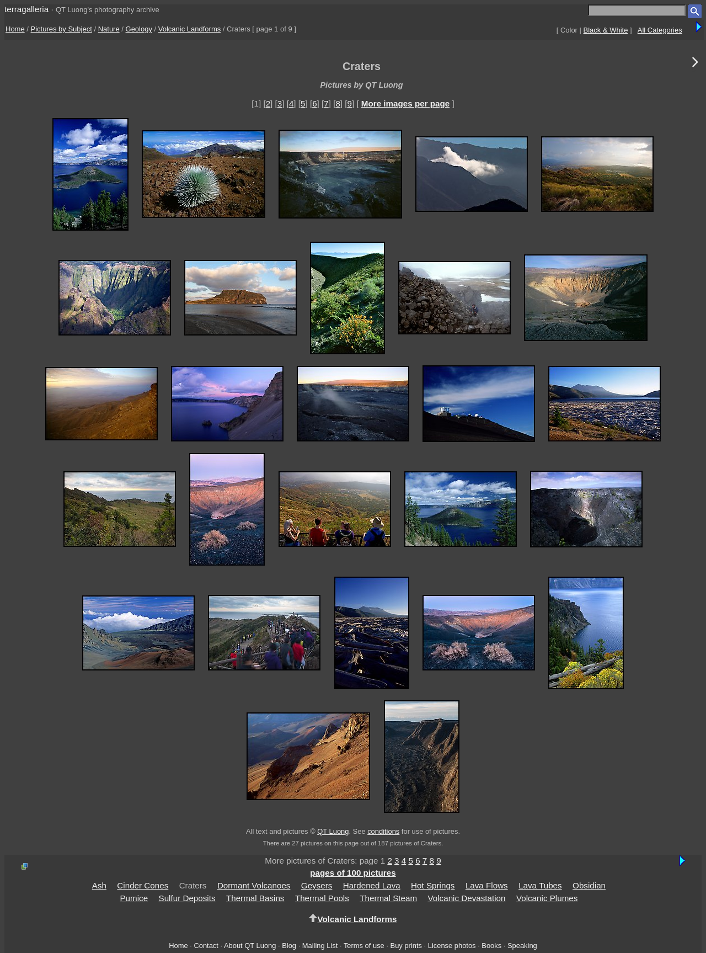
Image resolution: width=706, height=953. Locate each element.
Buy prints (406, 945)
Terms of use (364, 945)
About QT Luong (250, 945)
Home (15, 29)
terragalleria (26, 9)
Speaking (522, 945)
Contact (206, 945)
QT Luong (333, 831)
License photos (452, 945)
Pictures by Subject (61, 29)
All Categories (660, 30)
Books (491, 945)
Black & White (606, 30)
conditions (383, 831)
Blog (289, 945)
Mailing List (320, 945)
